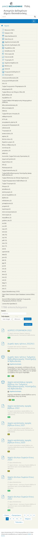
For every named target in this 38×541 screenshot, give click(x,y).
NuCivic (3, 536)
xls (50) (8, 223)
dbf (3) (8, 260)
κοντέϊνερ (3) (12, 148)
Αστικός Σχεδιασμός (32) (19, 45)
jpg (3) (8, 263)
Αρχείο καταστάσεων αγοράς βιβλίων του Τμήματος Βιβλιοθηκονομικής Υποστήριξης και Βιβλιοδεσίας (22, 385)
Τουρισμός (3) (13, 131)
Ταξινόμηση (5, 316)
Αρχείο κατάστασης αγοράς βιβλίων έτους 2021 (19, 424)
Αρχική (6, 26)
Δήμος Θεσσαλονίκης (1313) (19, 292)
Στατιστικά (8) (19, 57)
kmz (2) (9, 277)
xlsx (9, 337)
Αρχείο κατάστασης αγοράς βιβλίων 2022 (19, 406)
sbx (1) (8, 288)
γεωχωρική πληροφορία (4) (19, 125)
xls (8, 376)
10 (17, 519)
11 (20, 519)
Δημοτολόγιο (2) (15, 162)
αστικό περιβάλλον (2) (18, 195)
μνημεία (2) (11, 206)
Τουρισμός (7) (19, 60)
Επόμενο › (28, 519)
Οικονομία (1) (19, 75)
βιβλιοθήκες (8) (14, 95)
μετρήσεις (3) (13, 150)
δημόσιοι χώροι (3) (16, 142)
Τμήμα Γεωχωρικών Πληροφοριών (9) (19, 86)
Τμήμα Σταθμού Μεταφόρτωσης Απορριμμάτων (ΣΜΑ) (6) (19, 102)
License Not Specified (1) (19, 304)
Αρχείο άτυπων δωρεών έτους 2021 (21, 478)
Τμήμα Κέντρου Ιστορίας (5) (19, 114)
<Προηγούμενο (16, 515)
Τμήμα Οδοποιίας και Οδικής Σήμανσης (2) (19, 178)
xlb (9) (8, 249)
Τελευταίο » (19, 522)
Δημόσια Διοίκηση (15, 364)
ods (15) (9, 235)
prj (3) (8, 266)
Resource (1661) (19, 30)
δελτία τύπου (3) (15, 139)
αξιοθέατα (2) (12, 189)
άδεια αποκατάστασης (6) (19, 105)
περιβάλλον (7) (14, 98)
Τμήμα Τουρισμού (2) (18, 183)
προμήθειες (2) (13, 217)
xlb (8, 351)
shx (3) (8, 269)
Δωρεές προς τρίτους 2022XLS (21, 343)
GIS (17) (9, 83)
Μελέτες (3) (19, 66)
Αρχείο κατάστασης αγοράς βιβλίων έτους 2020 (19, 441)
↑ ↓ (15, 316)
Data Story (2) (19, 39)
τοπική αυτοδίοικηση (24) (19, 78)
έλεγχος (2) (11, 186)
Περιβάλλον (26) (19, 48)
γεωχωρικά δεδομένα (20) (19, 81)
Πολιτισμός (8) (19, 54)
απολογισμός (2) (14, 192)
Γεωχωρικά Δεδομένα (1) (19, 72)
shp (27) (9, 229)
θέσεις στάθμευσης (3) (18, 145)
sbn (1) (8, 286)
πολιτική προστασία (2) (19, 212)
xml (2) (8, 280)
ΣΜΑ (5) (9, 111)
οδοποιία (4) (12, 128)
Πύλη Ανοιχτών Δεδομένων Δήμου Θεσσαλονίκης (17, 10)
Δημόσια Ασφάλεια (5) (19, 63)
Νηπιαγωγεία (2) (14, 167)
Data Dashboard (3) (19, 36)
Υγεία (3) (19, 69)
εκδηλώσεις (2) (14, 200)
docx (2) (9, 274)
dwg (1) (9, 283)
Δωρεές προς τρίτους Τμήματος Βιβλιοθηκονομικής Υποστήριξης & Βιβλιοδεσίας (22, 359)
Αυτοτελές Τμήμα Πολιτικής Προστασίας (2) (19, 156)
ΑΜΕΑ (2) (10, 153)
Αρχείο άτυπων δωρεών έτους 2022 (21, 497)
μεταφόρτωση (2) (15, 203)
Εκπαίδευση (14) (19, 51)
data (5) (9, 254)
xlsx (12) (9, 243)
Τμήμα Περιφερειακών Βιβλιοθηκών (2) (19, 181)
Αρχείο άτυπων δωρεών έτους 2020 (21, 458)
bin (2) (8, 271)
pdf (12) (9, 240)
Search (3, 311)
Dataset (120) (19, 33)
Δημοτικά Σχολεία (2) (18, 159)
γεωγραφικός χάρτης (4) (19, 122)
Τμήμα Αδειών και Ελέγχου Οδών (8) (19, 92)
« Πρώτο (6, 515)
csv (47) (8, 226)
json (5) (9, 257)
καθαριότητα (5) (14, 116)
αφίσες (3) (10, 136)
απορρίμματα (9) (14, 89)
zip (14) (8, 237)
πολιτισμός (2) (13, 215)
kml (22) (9, 232)
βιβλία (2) (10, 198)
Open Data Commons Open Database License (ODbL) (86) (19, 296)
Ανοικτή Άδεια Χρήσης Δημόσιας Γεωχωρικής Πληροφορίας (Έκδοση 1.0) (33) (19, 300)
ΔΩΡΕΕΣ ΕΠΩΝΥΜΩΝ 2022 (20, 330)
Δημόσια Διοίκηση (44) (19, 42)
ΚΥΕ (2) (8, 165)
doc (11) (9, 246)
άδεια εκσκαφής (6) (16, 108)
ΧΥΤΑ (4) (9, 119)
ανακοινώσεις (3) (15, 133)
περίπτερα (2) (13, 209)
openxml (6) (12, 252)
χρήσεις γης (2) (14, 220)
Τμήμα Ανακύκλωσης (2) (19, 170)
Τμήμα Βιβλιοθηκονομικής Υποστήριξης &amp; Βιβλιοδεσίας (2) (19, 174)
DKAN (29, 534)
